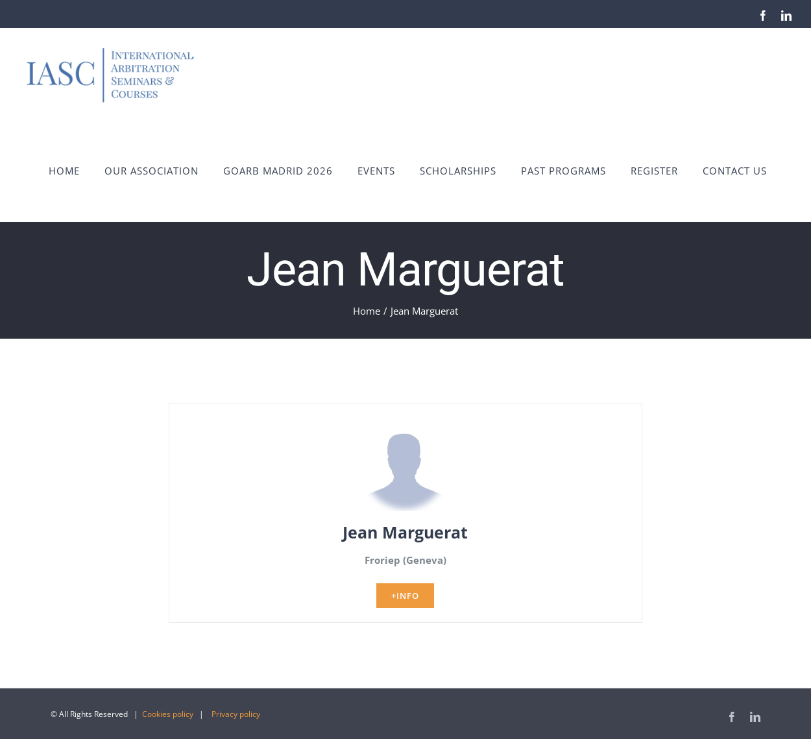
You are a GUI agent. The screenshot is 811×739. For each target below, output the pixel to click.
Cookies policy (167, 714)
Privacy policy (236, 714)
